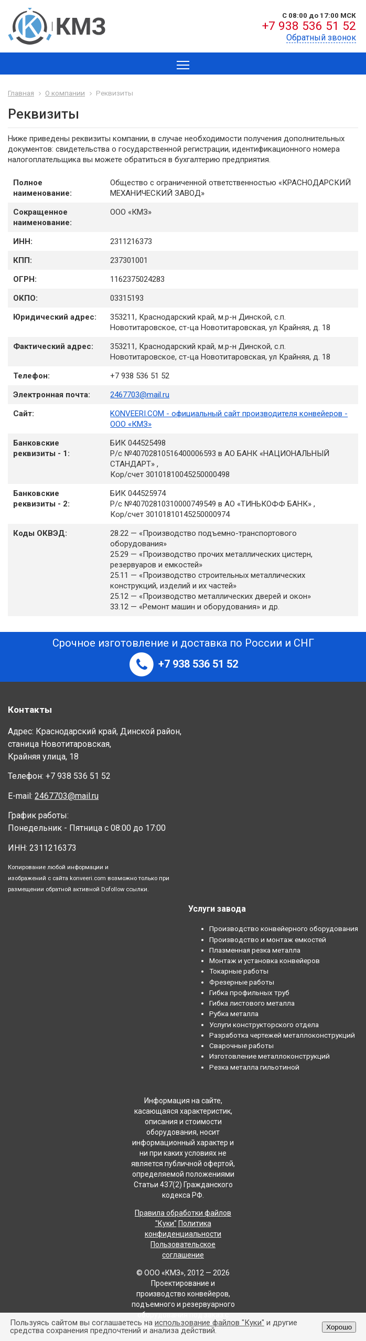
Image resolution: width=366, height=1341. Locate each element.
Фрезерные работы (241, 982)
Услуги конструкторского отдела (264, 1024)
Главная (21, 93)
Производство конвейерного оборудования (283, 928)
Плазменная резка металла (254, 950)
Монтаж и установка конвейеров (264, 960)
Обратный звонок (321, 38)
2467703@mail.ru (139, 394)
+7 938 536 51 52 (309, 26)
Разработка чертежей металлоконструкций (282, 1035)
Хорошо (339, 1327)
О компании (65, 93)
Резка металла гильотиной (254, 1067)
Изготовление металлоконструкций (269, 1056)
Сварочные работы (241, 1045)
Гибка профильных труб (249, 992)
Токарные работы (238, 971)
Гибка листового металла (252, 1003)
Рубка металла (234, 1013)
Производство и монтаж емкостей (267, 939)
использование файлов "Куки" (209, 1322)
